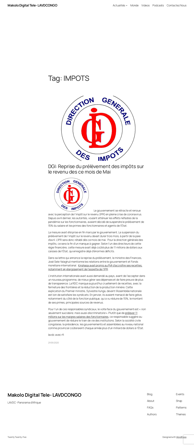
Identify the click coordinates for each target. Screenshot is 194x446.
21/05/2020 (53, 342)
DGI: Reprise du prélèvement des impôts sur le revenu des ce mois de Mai (96, 169)
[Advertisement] (97, 42)
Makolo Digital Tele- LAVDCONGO (32, 5)
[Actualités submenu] (126, 5)
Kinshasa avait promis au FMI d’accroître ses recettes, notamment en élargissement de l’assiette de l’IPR (95, 267)
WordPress (181, 437)
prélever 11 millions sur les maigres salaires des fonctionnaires (92, 314)
